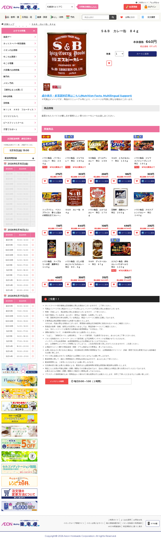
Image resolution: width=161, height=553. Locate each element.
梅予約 (6, 76)
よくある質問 (126, 520)
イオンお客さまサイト (95, 523)
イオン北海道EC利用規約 (132, 523)
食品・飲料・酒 (12, 17)
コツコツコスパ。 (11, 116)
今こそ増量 (8, 63)
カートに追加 (143, 53)
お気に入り (130, 17)
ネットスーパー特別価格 (14, 43)
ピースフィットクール (13, 122)
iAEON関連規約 (114, 526)
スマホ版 (154, 523)
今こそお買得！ (10, 56)
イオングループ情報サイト (74, 523)
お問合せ (155, 2)
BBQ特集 (7, 96)
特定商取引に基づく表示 (132, 526)
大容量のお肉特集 (11, 70)
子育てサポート (10, 129)
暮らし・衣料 (57, 17)
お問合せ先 (137, 520)
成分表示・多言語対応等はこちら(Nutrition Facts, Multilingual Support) (87, 95)
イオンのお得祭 (10, 50)
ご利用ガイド (142, 2)
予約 (72, 17)
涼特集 (6, 103)
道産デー (7, 37)
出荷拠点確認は (88, 7)
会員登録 (133, 6)
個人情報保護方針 (113, 523)
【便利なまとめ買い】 (13, 89)
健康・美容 (42, 17)
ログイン (152, 6)
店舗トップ (7, 24)
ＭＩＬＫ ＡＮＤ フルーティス (18, 109)
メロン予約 (8, 83)
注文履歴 (151, 17)
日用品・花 (27, 17)
